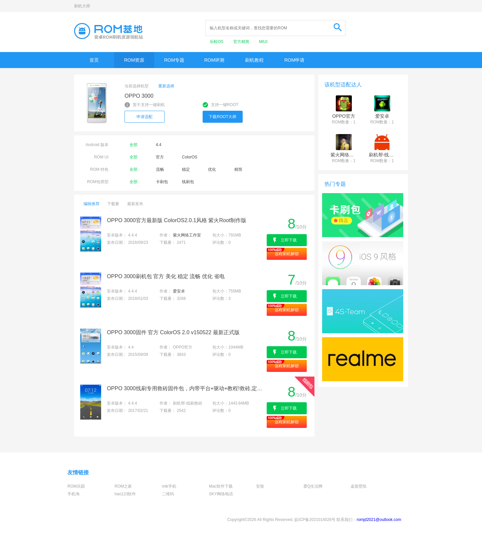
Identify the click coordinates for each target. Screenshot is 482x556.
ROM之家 (123, 486)
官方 (160, 157)
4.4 (159, 144)
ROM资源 (134, 60)
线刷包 (188, 181)
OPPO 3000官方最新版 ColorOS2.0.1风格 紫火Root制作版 (176, 220)
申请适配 (145, 116)
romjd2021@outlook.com (378, 519)
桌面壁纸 (358, 486)
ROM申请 (294, 60)
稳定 (186, 169)
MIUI (263, 41)
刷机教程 (254, 60)
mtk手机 (169, 486)
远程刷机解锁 (287, 253)
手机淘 (73, 494)
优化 (212, 169)
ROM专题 (174, 60)
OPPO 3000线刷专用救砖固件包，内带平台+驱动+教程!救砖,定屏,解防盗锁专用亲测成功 (186, 388)
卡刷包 (162, 181)
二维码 (168, 494)
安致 (260, 486)
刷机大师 (82, 6)
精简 (238, 169)
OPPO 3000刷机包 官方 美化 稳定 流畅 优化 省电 (166, 276)
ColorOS (189, 157)
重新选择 (166, 86)
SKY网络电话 (221, 494)
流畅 (160, 169)
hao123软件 (125, 494)
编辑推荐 (91, 203)
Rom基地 (108, 31)
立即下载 (289, 240)
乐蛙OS (217, 41)
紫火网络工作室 (187, 235)
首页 (94, 60)
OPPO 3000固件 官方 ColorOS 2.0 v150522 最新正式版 (173, 332)
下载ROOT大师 (222, 116)
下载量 (113, 203)
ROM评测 (214, 60)
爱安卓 (179, 291)
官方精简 (241, 41)
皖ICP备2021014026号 (314, 519)
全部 (134, 144)
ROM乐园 (76, 486)
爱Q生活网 (312, 486)
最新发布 (135, 203)
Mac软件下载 (221, 486)
